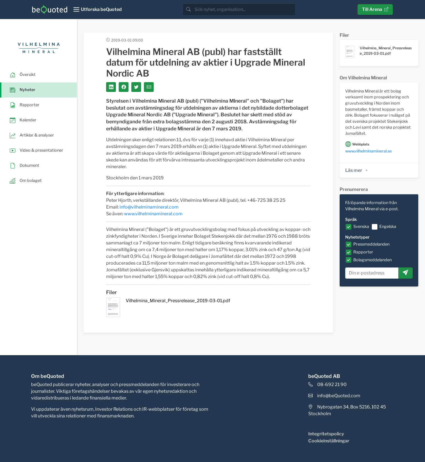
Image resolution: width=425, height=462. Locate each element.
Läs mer (356, 170)
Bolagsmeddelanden (372, 259)
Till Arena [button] (375, 9)
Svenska (361, 226)
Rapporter (363, 252)
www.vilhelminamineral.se (368, 151)
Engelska (387, 226)
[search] (244, 9)
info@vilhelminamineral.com (149, 207)
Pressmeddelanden (371, 244)
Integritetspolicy (326, 433)
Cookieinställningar (328, 440)
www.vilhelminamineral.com (153, 213)
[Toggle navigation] (97, 9)
